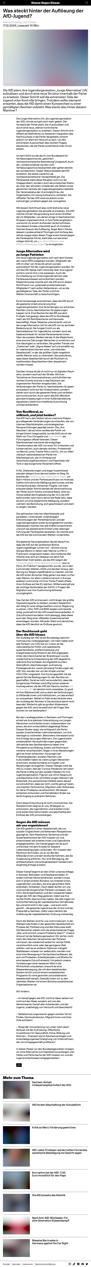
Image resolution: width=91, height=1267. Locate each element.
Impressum (27, 1264)
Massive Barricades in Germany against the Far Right (50, 1242)
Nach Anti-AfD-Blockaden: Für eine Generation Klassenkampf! (50, 1219)
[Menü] (4, 2)
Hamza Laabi (12, 22)
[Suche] (87, 2)
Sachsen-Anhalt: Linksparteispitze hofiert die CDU (51, 1084)
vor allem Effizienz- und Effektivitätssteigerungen (40, 243)
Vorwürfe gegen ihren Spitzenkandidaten (39, 562)
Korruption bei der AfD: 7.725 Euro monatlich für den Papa (49, 1174)
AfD (19, 1065)
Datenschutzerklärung (45, 1264)
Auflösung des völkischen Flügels (47, 476)
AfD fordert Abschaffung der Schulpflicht (56, 1104)
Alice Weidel (55, 436)
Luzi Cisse (29, 22)
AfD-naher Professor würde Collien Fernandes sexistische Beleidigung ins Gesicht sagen (59, 1151)
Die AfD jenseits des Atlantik (48, 1195)
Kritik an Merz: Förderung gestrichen (54, 1127)
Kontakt (6, 1264)
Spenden (16, 1264)
